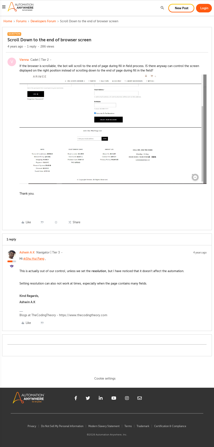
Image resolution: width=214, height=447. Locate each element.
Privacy (32, 426)
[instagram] (127, 398)
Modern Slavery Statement (104, 426)
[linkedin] (101, 398)
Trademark (143, 426)
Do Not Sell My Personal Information (62, 426)
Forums (21, 21)
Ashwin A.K (27, 252)
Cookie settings (104, 378)
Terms (128, 426)
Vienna (24, 59)
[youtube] (113, 398)
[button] (4, 7)
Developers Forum (43, 21)
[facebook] (75, 398)
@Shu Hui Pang (33, 258)
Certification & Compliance (170, 426)
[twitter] (88, 398)
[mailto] (139, 398)
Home (7, 21)
